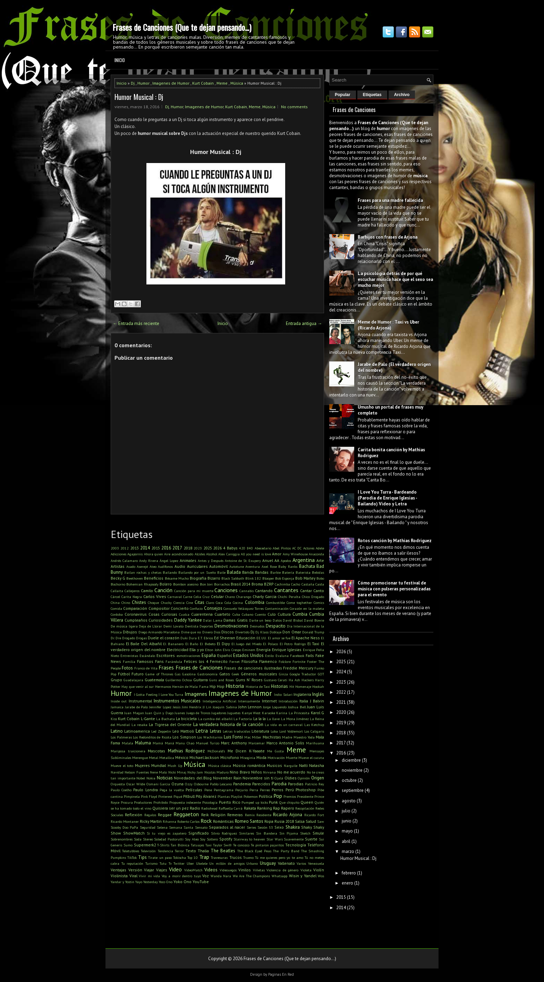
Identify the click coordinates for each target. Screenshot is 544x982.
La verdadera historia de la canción (228, 724)
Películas (194, 789)
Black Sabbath (232, 578)
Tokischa (179, 857)
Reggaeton (186, 814)
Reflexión (133, 814)
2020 (341, 712)
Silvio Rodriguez (224, 833)
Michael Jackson (204, 757)
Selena (162, 827)
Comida (116, 608)
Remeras (235, 814)
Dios (217, 632)
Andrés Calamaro (124, 560)
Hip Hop (217, 686)
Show (116, 833)
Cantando (264, 590)
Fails (310, 655)
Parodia (279, 784)
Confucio (196, 608)
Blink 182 (253, 578)
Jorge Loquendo (275, 707)
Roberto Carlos (188, 821)
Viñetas (259, 870)
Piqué (177, 796)
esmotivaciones (188, 655)
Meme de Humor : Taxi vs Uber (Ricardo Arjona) (388, 325)
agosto (349, 801)
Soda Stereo (143, 839)
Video (175, 869)
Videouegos (228, 870)
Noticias (165, 778)
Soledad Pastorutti (169, 839)
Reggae (165, 814)
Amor (276, 553)
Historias (279, 686)
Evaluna (282, 655)
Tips (142, 857)
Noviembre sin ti (258, 777)
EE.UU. (261, 637)
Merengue (140, 757)
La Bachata (165, 718)
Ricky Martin (151, 821)
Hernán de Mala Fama (190, 686)
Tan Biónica (180, 845)
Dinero (207, 632)
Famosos (145, 661)
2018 (188, 547)
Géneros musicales (259, 673)
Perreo (265, 789)
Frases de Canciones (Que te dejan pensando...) (181, 27)
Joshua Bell (297, 707)
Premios (289, 796)
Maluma (143, 743)
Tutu (163, 863)
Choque (153, 602)
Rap (276, 808)
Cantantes (286, 590)
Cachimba (282, 584)
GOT (321, 674)
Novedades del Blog (193, 777)
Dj (133, 83)
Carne (187, 596)
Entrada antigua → (304, 323)
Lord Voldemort (291, 731)
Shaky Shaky (312, 827)
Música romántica (249, 765)
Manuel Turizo (207, 743)
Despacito (276, 626)
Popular (342, 94)
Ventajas (118, 869)
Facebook (297, 655)
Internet (269, 700)
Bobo (320, 578)
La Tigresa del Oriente (170, 724)
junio (346, 821)
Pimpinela (132, 796)
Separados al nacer (227, 827)
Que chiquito (289, 802)
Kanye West (251, 712)
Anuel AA (270, 560)
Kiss (114, 718)
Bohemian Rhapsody (142, 584)
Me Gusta (275, 751)
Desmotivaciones (231, 626)
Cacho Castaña (302, 584)
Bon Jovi (206, 584)
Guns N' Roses (249, 679)
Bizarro (213, 578)
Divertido (242, 632)
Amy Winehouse (295, 554)
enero (347, 883)
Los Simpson (184, 737)
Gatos (224, 673)
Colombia (254, 602)
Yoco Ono (165, 881)
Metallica (166, 757)
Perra (253, 789)
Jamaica (117, 707)
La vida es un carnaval (284, 724)
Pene (208, 789)
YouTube (201, 881)
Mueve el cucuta (311, 757)
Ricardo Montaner (125, 821)
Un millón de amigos (226, 863)
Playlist (237, 796)
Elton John (213, 649)
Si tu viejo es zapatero (166, 833)
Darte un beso (260, 620)
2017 (177, 548)
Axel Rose (269, 566)
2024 (341, 672)
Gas (177, 674)
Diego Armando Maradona (159, 632)
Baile (221, 572)
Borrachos (222, 584)
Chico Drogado (313, 596)
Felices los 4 (196, 661)
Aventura (252, 566)
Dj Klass (261, 632)
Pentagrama (223, 789)
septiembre (353, 790)
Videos (211, 870)
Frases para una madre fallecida (390, 200)
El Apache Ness (305, 637)
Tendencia (165, 850)
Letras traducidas (236, 731)
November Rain (227, 777)
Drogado (128, 637)
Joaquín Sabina (225, 707)
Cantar (306, 590)
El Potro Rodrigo (293, 643)
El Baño (191, 643)
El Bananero (173, 643)
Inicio (119, 60)
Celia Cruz (202, 596)
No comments (294, 106)
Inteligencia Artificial (219, 701)
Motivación (276, 757)
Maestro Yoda (304, 737)
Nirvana (269, 772)
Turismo (151, 863)
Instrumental (140, 700)
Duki (184, 637)
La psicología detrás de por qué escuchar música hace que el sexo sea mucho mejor (395, 279)
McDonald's (216, 751)
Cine (189, 602)
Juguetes (233, 712)
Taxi (208, 845)
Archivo (402, 94)
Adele (320, 548)
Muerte (291, 757)
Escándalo (147, 655)
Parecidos (261, 783)
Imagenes (196, 693)
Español (224, 655)
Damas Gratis (235, 620)
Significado (198, 833)
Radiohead (209, 808)
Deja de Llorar (150, 626)
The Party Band (286, 850)
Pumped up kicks (254, 802)
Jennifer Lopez (160, 707)
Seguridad (147, 827)
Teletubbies (130, 850)
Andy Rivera (148, 560)
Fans (159, 661)
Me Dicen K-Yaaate (246, 750)
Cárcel (115, 596)
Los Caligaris (314, 731)
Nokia (150, 778)
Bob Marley (305, 578)
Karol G (317, 712)
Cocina (238, 602)
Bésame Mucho (177, 578)
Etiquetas (372, 94)
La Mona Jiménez (295, 718)
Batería (288, 572)
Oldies (290, 777)
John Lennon (250, 706)
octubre (349, 780)
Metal (153, 757)
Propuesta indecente (185, 802)
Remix (250, 814)
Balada (234, 572)
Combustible (275, 602)
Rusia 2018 (284, 821)
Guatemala (154, 679)
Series (251, 827)
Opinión (304, 778)
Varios (301, 863)
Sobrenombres (122, 839)
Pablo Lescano (221, 784)
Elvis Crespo (232, 649)
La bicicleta (186, 718)
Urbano (252, 863)
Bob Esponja (284, 578)
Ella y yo (196, 649)
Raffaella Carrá (231, 808)
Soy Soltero (209, 839)
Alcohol (211, 554)
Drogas (141, 637)
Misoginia (247, 757)
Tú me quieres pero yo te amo (279, 857)
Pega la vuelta (172, 789)
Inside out (119, 701)
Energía (263, 649)
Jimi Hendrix (192, 707)
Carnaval (175, 596)
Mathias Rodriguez (186, 751)
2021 (341, 702)
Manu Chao (185, 743)
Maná (169, 743)
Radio (195, 808)
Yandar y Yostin (122, 881)
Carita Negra (131, 596)
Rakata (250, 808)
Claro (210, 602)
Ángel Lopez (169, 560)
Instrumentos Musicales (177, 701)
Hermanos (163, 686)
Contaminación (277, 608)
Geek (235, 674)
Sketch (305, 833)
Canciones (226, 590)
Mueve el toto (122, 765)
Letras (215, 731)
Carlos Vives (154, 596)
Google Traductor (303, 674)
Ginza (283, 674)
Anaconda (316, 554)
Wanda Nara (221, 875)
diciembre (351, 760)
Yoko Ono (182, 881)
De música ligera (124, 626)
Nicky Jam (195, 772)
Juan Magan (134, 712)
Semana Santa (181, 827)
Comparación (135, 608)
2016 (166, 548)
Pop (277, 795)
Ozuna (177, 783)
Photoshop (306, 789)
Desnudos (257, 626)
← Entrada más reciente (136, 323)
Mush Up (175, 765)
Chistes (139, 602)
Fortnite (298, 661)
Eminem (248, 649)
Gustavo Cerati (275, 679)
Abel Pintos (281, 548)
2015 (156, 547)
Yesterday (150, 881)
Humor (143, 83)
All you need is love (256, 554)
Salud (311, 821)
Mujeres (142, 765)
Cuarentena (202, 614)
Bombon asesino (185, 584)
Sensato (201, 827)
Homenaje (303, 686)
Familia (129, 661)
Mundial (158, 765)
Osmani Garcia (158, 784)
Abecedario (263, 548)
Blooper (268, 578)
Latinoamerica (137, 731)
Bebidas (318, 572)
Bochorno (118, 584)
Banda (248, 572)
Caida (319, 584)
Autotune (236, 566)
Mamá (158, 743)
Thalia (203, 850)
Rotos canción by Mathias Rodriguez (395, 541)
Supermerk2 (145, 844)
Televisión (148, 850)
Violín (318, 869)
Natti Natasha (311, 765)
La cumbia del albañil (215, 718)
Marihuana (315, 743)
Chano (230, 596)
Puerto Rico (229, 802)
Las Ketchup (314, 724)
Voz (205, 875)
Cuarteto (222, 614)
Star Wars (274, 839)
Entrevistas (129, 655)
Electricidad (177, 649)
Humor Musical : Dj (138, 96)
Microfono (229, 757)
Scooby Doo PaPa (124, 827)
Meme (222, 83)
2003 (115, 548)
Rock (206, 820)
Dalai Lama (212, 620)
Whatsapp (279, 875)
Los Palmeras (121, 737)
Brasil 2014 (240, 584)
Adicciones (118, 554)
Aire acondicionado (178, 554)
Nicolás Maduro (216, 772)
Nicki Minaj (177, 772)
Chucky (166, 602)
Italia (303, 700)
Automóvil (218, 566)
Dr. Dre (116, 637)
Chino (125, 602)
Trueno (248, 857)
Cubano (247, 614)
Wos (321, 875)
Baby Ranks (287, 566)
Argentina (303, 559)
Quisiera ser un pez (170, 808)
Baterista (303, 572)
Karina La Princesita (292, 712)
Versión (135, 869)
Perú (290, 789)
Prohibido (160, 802)
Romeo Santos (249, 821)
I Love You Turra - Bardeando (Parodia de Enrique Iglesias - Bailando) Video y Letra (387, 498)
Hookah (318, 686)
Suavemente (294, 839)
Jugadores (218, 712)
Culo (271, 614)
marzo (348, 851)
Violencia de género (282, 870)
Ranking (264, 808)
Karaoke (268, 712)
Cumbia (299, 614)
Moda (261, 757)
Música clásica (219, 765)
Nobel (140, 778)
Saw (320, 821)
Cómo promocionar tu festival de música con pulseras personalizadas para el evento (394, 589)
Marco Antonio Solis (285, 742)
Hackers (307, 679)
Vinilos (244, 869)
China (115, 602)
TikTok (132, 857)
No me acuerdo (291, 772)
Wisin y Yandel (302, 875)
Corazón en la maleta (307, 608)
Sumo (128, 845)
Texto (191, 850)
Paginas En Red (281, 974)
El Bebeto (207, 643)
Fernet (234, 661)
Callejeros (132, 590)
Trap (204, 856)
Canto (318, 590)
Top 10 (192, 857)
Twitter (179, 863)
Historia (235, 685)
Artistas (118, 566)
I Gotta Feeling (145, 694)
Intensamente (249, 701)
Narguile (290, 765)
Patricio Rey (314, 784)
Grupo (116, 679)
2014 (145, 548)
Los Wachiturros (209, 737)
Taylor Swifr (222, 845)
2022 (341, 692)
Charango (243, 596)
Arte (320, 560)
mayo (347, 831)
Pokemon (251, 796)
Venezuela (316, 863)
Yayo (138, 881)
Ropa (268, 821)
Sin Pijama (288, 833)
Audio (180, 566)
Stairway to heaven (249, 839)
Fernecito (219, 661)
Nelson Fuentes (136, 772)
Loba (274, 731)
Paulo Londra (145, 789)
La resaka (139, 724)
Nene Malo (158, 772)
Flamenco (268, 661)
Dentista (191, 626)
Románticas (223, 821)
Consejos (213, 608)
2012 (124, 548)
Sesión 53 (265, 827)
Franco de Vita (146, 668)
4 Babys (230, 547)
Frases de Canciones (199, 667)
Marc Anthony (234, 742)
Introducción (288, 701)
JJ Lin (207, 707)
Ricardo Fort (314, 814)
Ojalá (278, 778)
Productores (143, 802)
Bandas (262, 572)
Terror (179, 850)
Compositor (159, 608)
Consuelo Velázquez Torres (243, 608)
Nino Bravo (240, 772)
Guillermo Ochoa (178, 679)
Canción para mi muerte (193, 590)
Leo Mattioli (183, 731)
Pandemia (242, 783)
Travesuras (219, 857)
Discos (227, 631)
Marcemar (256, 743)
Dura (193, 637)
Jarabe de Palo (136, 707)
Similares (246, 833)
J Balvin (317, 700)
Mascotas (156, 750)
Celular (217, 596)
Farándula (173, 661)
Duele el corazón (163, 637)
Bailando (170, 572)
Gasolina (189, 674)
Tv (170, 863)
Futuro (137, 673)
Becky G (118, 578)
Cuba (236, 614)
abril (346, 841)
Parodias (296, 783)
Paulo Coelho (121, 789)
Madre (287, 737)
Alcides (200, 554)
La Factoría (242, 718)
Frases (166, 667)
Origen (317, 778)
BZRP (268, 584)
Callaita (117, 590)
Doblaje (275, 632)
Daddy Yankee (188, 620)
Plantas (224, 796)
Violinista (119, 875)
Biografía (198, 578)
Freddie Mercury (298, 668)
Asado (130, 566)
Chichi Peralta (289, 596)
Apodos (286, 560)
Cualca (184, 614)
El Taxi (313, 643)
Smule (318, 833)
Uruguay (268, 863)
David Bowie (314, 620)
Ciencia (179, 602)
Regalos (150, 814)
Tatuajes (197, 845)
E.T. (200, 637)
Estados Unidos (248, 655)
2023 (198, 548)
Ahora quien (153, 554)
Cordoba (117, 614)
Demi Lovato (173, 626)
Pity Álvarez (206, 796)
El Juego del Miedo (246, 643)
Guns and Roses (221, 679)
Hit (291, 686)
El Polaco (270, 643)
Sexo (279, 827)
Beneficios (153, 578)
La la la (259, 718)
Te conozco (241, 845)
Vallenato (286, 863)
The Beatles (223, 851)
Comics (319, 602)
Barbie (275, 572)
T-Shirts (163, 845)
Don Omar (291, 631)
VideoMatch (193, 870)
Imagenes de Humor (170, 83)
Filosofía (249, 661)
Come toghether (299, 602)
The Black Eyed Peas (254, 850)
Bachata (307, 566)
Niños (256, 772)
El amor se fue (279, 637)
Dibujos (130, 631)
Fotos (127, 668)
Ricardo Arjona (287, 815)
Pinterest (165, 796)
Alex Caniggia (228, 554)
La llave (273, 718)
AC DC (296, 548)
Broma (257, 584)
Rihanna (169, 821)
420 (242, 548)
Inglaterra (302, 694)
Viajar (149, 869)
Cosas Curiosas (162, 614)
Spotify (225, 839)
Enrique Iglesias (286, 649)
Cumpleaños (136, 620)
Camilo (147, 590)
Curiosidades (160, 620)
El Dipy (223, 643)
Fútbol (124, 673)
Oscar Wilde (135, 784)
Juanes (180, 712)
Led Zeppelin (161, 731)
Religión (218, 814)
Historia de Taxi (258, 686)
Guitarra (200, 679)
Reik (205, 814)
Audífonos (165, 566)
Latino (117, 731)
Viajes (161, 869)
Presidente (305, 796)
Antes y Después (210, 560)
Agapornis (135, 554)
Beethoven (134, 578)
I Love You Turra (171, 694)
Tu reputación (132, 863)
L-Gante (148, 718)
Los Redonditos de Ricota (152, 737)
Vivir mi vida (149, 875)
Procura (127, 802)
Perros (277, 789)
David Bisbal (293, 620)
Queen (306, 802)
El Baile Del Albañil (144, 643)
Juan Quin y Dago (159, 712)
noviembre (352, 770)
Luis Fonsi (233, 737)
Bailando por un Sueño (197, 572)
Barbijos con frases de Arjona (387, 237)
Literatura (260, 731)
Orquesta (118, 784)
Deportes (206, 626)
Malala (127, 743)
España (209, 655)
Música (236, 83)
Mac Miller (253, 737)
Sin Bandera (266, 833)
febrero (349, 873)
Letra (201, 730)
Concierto (180, 608)
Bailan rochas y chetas (142, 572)
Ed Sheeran (224, 637)
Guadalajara (133, 679)
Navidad (117, 772)
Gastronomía (207, 674)
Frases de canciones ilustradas (253, 668)
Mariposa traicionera (128, 751)
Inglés (318, 694)
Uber (190, 863)
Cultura (284, 614)
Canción (163, 590)
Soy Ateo (192, 839)
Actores (308, 548)
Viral (133, 875)
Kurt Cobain (203, 83)
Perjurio (241, 789)
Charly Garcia (265, 596)
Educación (245, 637)
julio (346, 811)
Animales (188, 560)
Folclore (285, 661)
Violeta (306, 870)
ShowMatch (134, 833)
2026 (217, 547)
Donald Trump (313, 632)
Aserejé (142, 566)
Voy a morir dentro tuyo (181, 875)
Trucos (235, 857)
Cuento (260, 614)
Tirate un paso (159, 857)
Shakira (293, 827)
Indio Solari (283, 694)
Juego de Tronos (198, 712)
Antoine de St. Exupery (243, 560)
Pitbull (189, 796)
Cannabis (246, 590)
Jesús (176, 707)
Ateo (153, 566)
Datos (277, 620)
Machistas (272, 737)
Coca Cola (223, 602)
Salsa (300, 821)
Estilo (269, 655)
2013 (134, 547)
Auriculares (197, 566)
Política (265, 796)
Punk (273, 802)
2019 (341, 723)
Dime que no (191, 632)
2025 (208, 547)
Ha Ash (294, 679)
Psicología (210, 802)
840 (250, 548)
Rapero (287, 808)
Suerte (311, 839)
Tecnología (295, 844)
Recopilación (304, 808)
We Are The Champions (251, 875)
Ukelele (201, 863)
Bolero (166, 584)
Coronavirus (136, 614)
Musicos (274, 765)
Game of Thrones (159, 674)
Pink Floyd (149, 796)
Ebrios (208, 637)
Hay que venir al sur (137, 686)
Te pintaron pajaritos (267, 845)
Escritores (165, 655)
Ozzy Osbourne (197, 784)
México (181, 757)
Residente (263, 814)
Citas (199, 602)
